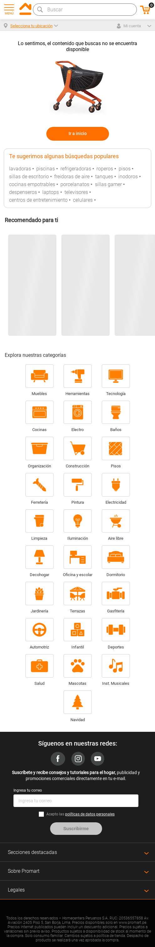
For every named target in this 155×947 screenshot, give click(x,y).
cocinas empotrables (32, 184)
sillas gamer (108, 184)
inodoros (128, 176)
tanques (104, 176)
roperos (104, 168)
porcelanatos (74, 184)
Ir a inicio (78, 133)
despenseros (23, 192)
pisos (125, 168)
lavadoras (20, 168)
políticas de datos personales (90, 814)
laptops (50, 192)
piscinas (45, 168)
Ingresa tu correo (27, 790)
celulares (83, 200)
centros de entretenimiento (38, 200)
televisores (76, 192)
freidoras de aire (72, 176)
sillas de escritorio (29, 176)
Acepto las (80, 814)
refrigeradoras (75, 168)
